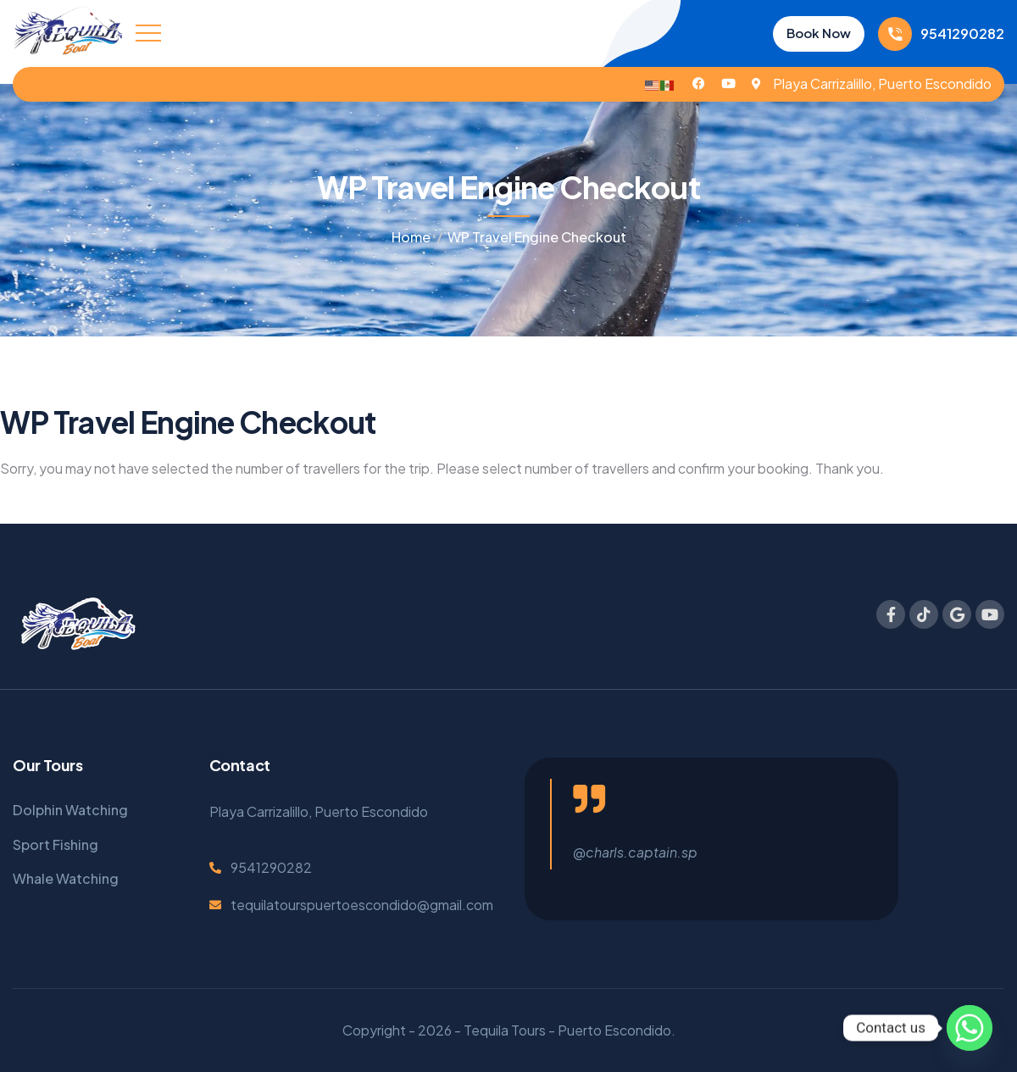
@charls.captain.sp (635, 852)
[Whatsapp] (969, 1028)
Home (411, 237)
